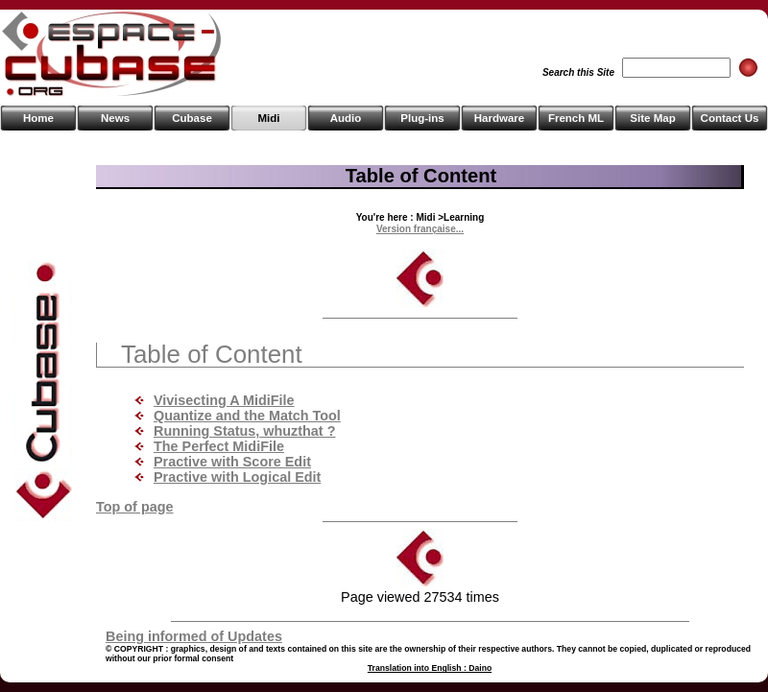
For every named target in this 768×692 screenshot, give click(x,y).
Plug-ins (422, 118)
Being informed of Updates (194, 636)
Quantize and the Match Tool (247, 415)
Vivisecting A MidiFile (224, 400)
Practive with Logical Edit (237, 477)
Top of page (134, 506)
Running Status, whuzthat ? (244, 431)
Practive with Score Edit (232, 461)
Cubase (192, 118)
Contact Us (730, 118)
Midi (268, 118)
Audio (346, 118)
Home (38, 118)
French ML (576, 118)
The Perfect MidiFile (219, 446)
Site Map (652, 118)
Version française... (420, 229)
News (115, 118)
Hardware (499, 118)
